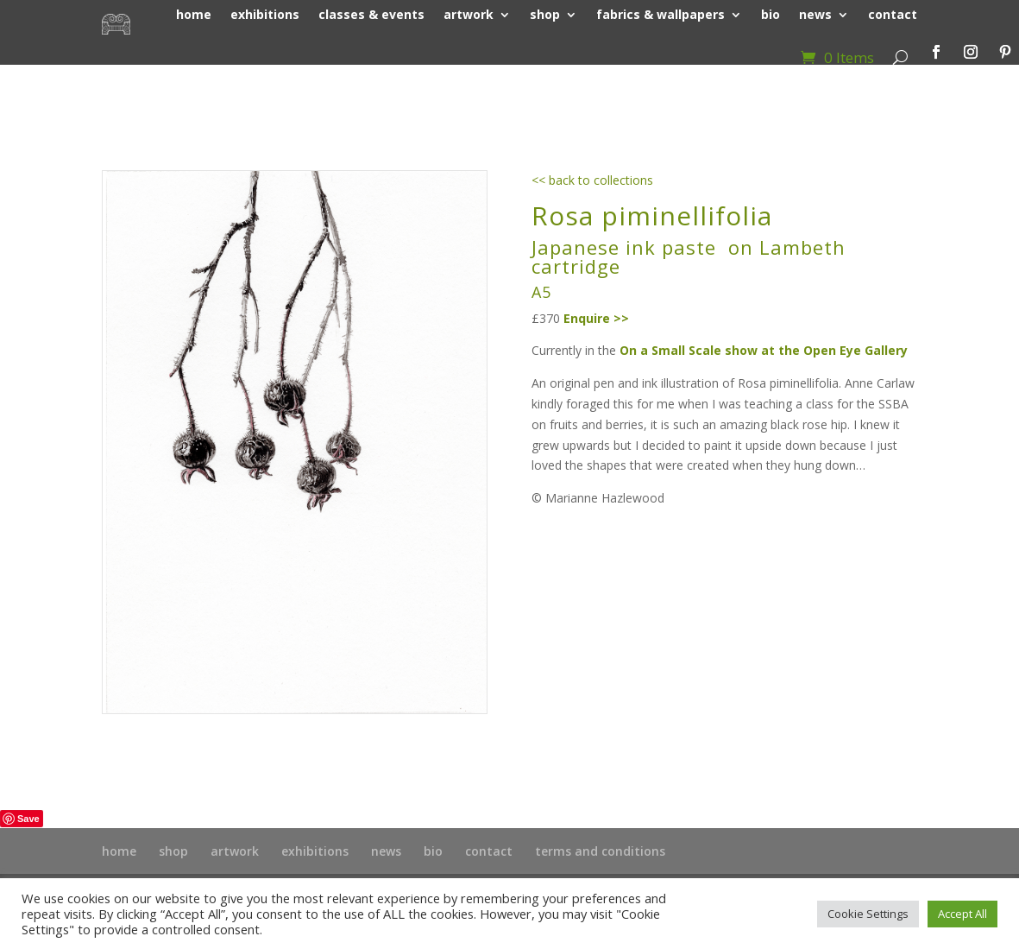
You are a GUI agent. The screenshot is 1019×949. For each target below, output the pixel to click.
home (119, 851)
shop (173, 851)
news (386, 851)
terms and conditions (600, 851)
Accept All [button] (962, 913)
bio (433, 851)
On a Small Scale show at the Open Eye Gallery (764, 350)
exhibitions (315, 851)
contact (489, 851)
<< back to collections (592, 180)
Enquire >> (596, 318)
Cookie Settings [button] (868, 913)
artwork (235, 851)
